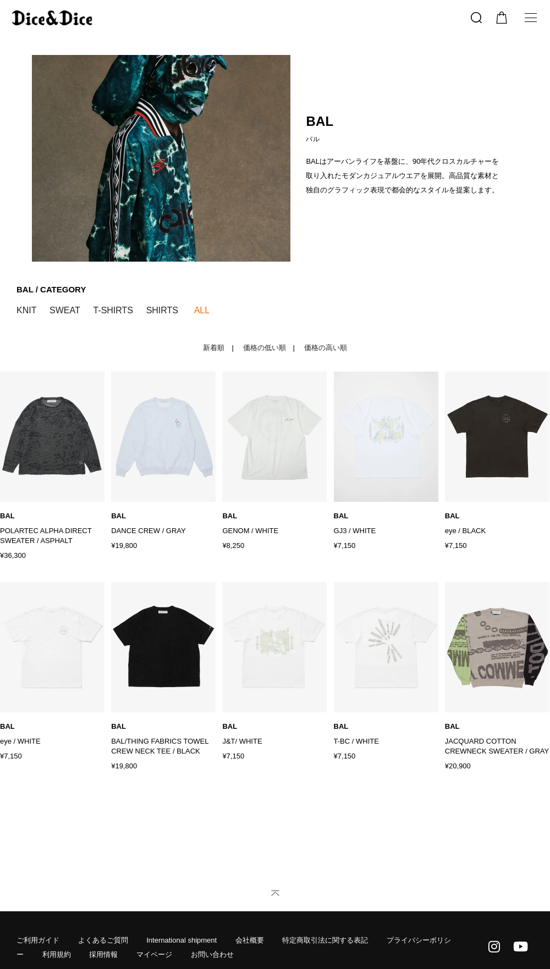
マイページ (154, 954)
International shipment (181, 940)
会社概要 (249, 940)
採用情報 (103, 954)
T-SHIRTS (113, 310)
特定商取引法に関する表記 (325, 940)
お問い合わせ (212, 954)
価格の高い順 (325, 348)
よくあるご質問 (103, 940)
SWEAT (65, 310)
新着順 (213, 348)
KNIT (26, 310)
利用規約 (56, 954)
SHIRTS (162, 310)
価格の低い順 (264, 348)
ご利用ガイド (37, 940)
